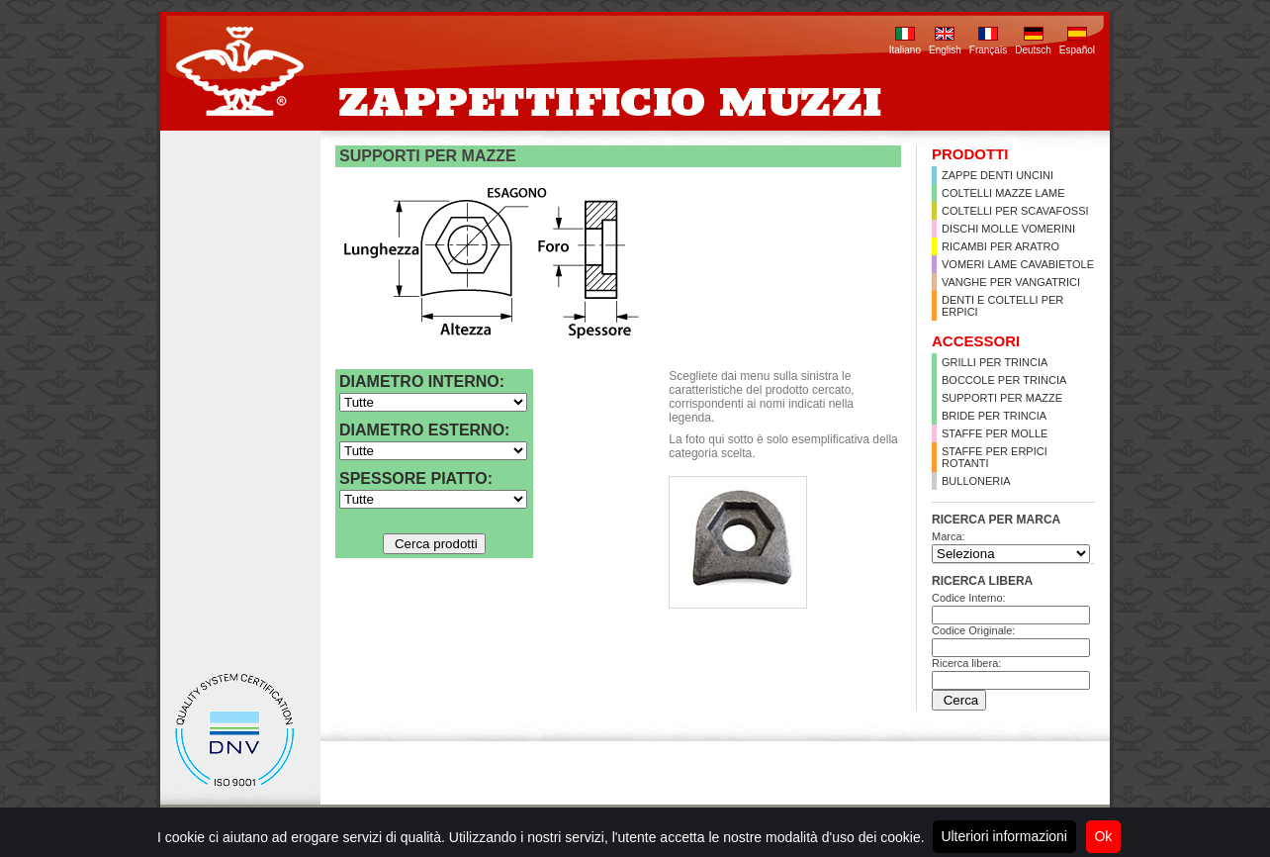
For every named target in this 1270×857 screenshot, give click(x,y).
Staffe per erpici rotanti (994, 457)
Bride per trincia (994, 416)
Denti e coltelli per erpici (1002, 306)
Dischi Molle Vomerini (1008, 229)
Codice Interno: (969, 598)
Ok (1103, 836)
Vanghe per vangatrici (1011, 282)
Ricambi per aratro (1000, 246)
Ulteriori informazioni (1004, 836)
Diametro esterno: (424, 430)
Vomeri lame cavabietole (1018, 264)
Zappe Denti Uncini (997, 175)
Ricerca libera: (966, 663)
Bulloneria (976, 481)
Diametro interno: (421, 381)
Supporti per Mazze (1002, 398)
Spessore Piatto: (416, 478)
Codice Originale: (973, 630)
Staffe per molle (994, 433)
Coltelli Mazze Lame (1003, 193)
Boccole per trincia (1004, 380)
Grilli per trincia (994, 362)
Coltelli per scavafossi (1015, 211)
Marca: (948, 536)
